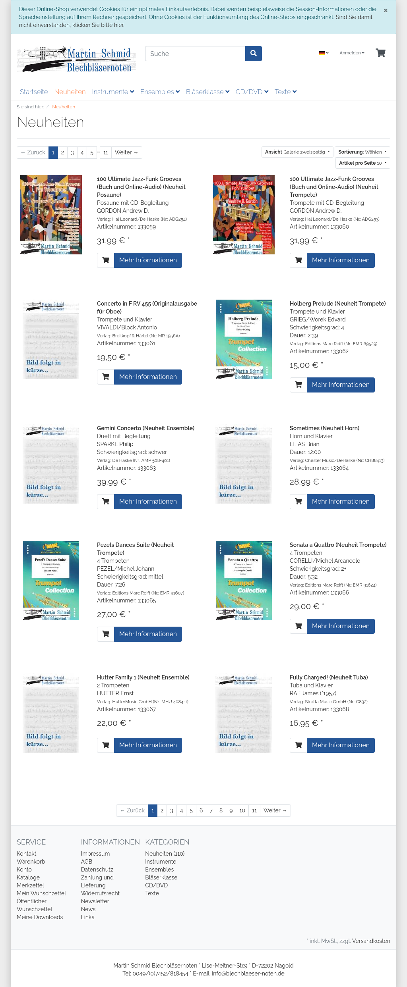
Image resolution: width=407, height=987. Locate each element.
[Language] (323, 53)
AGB (86, 861)
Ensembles (160, 92)
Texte (286, 92)
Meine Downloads (40, 917)
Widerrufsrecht (100, 893)
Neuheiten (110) (164, 853)
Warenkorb (31, 861)
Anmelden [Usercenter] (351, 53)
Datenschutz (97, 869)
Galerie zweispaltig (295, 152)
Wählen (360, 152)
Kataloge (28, 877)
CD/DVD (252, 92)
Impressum (95, 853)
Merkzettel (30, 885)
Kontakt (26, 853)
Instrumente (113, 92)
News (88, 909)
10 (361, 163)
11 (105, 152)
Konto (24, 869)
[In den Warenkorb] (105, 260)
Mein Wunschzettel (41, 893)
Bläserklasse (207, 92)
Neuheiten (69, 92)
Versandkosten (371, 941)
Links (88, 917)
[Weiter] (126, 152)
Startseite (34, 92)
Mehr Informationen (148, 260)
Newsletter (95, 901)
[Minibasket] (380, 53)
